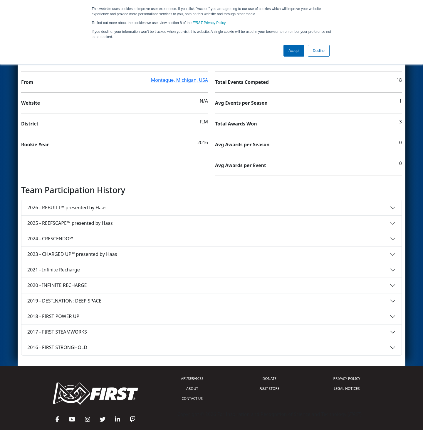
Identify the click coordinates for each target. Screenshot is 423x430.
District (29, 123)
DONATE (269, 378)
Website (30, 103)
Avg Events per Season (241, 103)
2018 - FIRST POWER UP (53, 316)
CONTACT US (192, 398)
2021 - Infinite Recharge (53, 269)
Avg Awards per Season (242, 144)
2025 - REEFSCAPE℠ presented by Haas (70, 223)
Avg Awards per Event (240, 165)
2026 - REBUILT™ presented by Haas (67, 207)
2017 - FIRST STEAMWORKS (57, 332)
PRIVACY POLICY (346, 378)
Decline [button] (319, 51)
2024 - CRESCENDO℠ (50, 238)
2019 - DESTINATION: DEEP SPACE (64, 301)
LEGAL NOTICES (347, 388)
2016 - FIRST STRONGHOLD (57, 347)
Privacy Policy (209, 23)
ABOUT (192, 388)
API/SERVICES (192, 378)
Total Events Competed (242, 82)
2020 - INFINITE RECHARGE (57, 285)
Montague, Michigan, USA (179, 80)
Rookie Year (35, 144)
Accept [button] (293, 51)
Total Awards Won (236, 123)
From (27, 82)
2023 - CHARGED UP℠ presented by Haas (72, 254)
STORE (269, 388)
